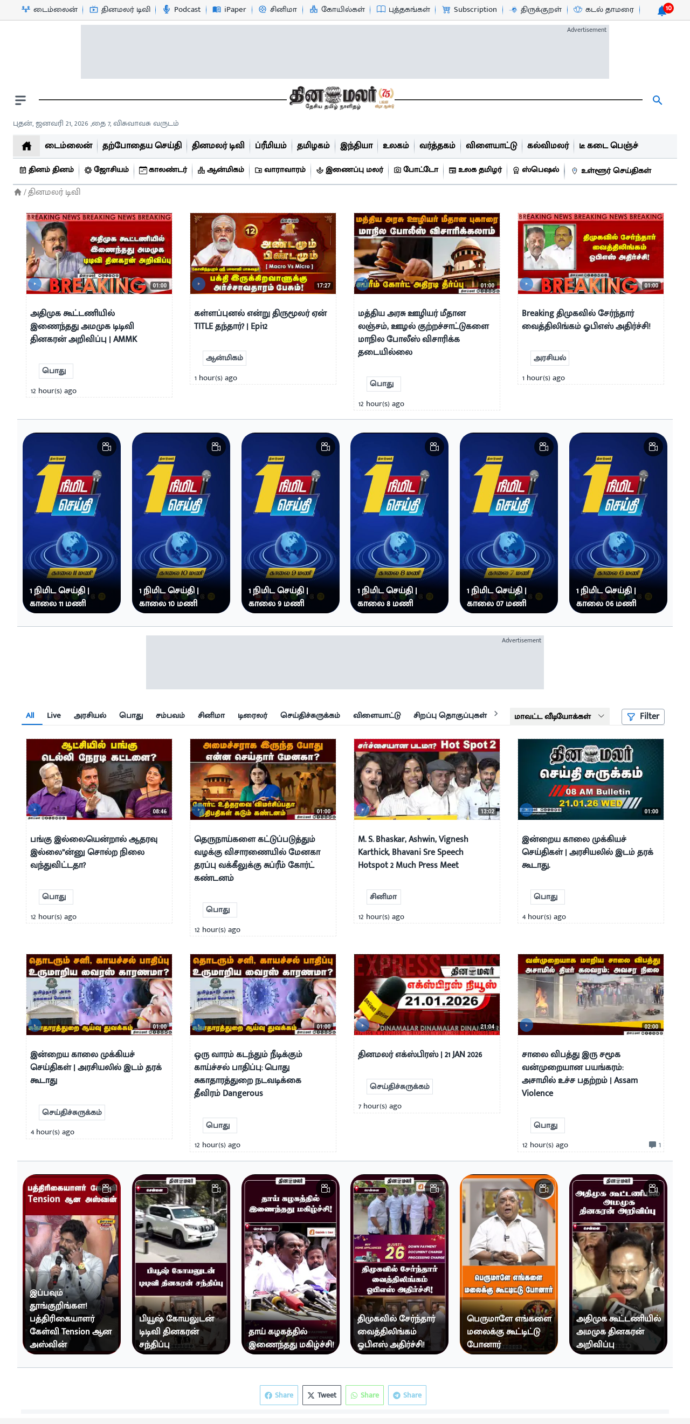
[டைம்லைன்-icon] (49, 10)
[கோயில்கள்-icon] (336, 10)
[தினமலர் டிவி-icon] (119, 10)
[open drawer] (20, 100)
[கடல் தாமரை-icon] (603, 10)
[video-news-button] (38, 281)
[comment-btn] (653, 1145)
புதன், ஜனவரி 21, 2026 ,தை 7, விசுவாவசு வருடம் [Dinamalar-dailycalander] (96, 123)
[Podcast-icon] (181, 10)
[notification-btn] (662, 10)
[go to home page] (341, 100)
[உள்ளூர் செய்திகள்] (612, 171)
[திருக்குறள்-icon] (535, 10)
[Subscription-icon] (469, 10)
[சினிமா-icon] (277, 10)
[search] (657, 100)
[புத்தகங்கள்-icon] (403, 10)
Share (407, 1395)
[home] (26, 145)
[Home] (17, 192)
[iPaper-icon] (228, 10)
